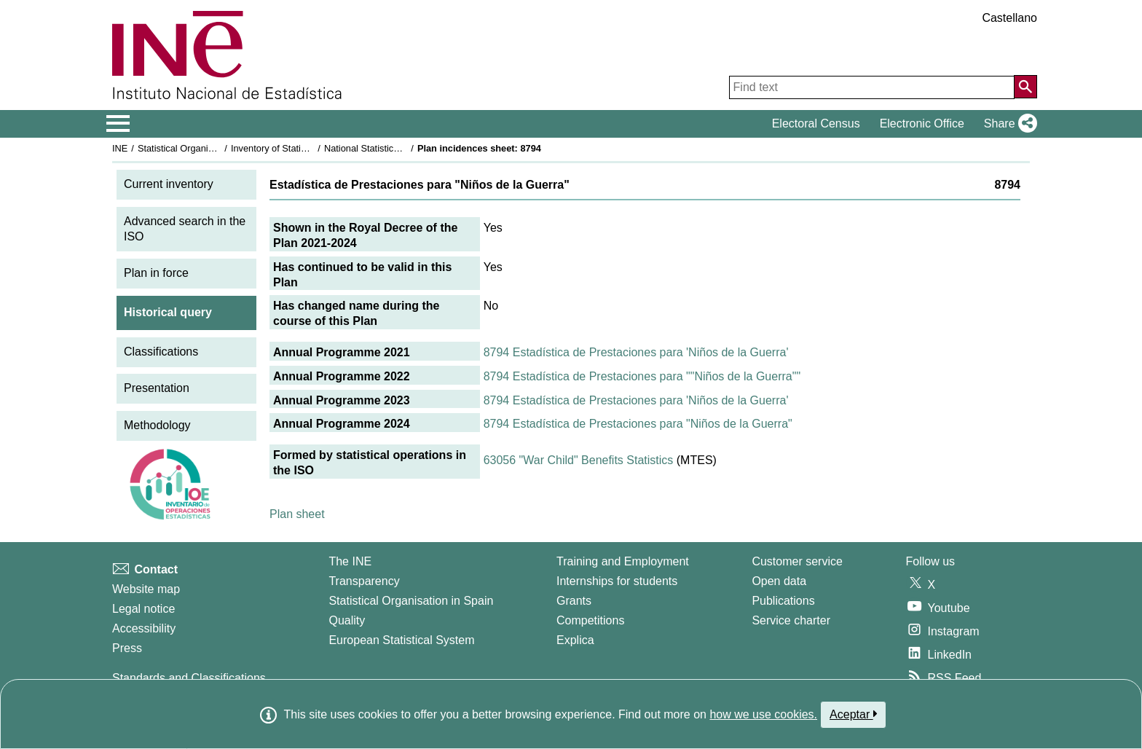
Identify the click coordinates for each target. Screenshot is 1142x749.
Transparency (363, 581)
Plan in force (156, 273)
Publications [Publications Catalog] (783, 601)
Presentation (156, 388)
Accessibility (144, 628)
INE (119, 148)
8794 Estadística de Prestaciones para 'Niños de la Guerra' (636, 352)
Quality (346, 620)
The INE (349, 561)
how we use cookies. (763, 714)
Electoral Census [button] (816, 123)
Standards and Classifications (189, 678)
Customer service (797, 561)
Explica (575, 640)
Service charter (791, 620)
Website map (146, 589)
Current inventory (168, 184)
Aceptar (853, 714)
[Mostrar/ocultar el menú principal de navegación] (118, 124)
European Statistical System (401, 640)
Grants (573, 601)
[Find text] (872, 87)
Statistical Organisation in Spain (203, 148)
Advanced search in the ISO (184, 229)
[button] (1007, 124)
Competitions (590, 620)
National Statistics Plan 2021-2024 (395, 148)
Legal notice (143, 609)
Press (127, 648)
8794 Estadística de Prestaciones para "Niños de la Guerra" (638, 423)
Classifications (161, 351)
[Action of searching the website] (1025, 86)
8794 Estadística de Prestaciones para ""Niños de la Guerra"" (642, 376)
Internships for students (616, 581)
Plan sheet (297, 514)
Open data (779, 581)
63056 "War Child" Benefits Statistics (579, 460)
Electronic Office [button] (922, 123)
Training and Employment (622, 561)
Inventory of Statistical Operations (300, 148)
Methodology (157, 425)
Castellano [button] (1009, 18)
